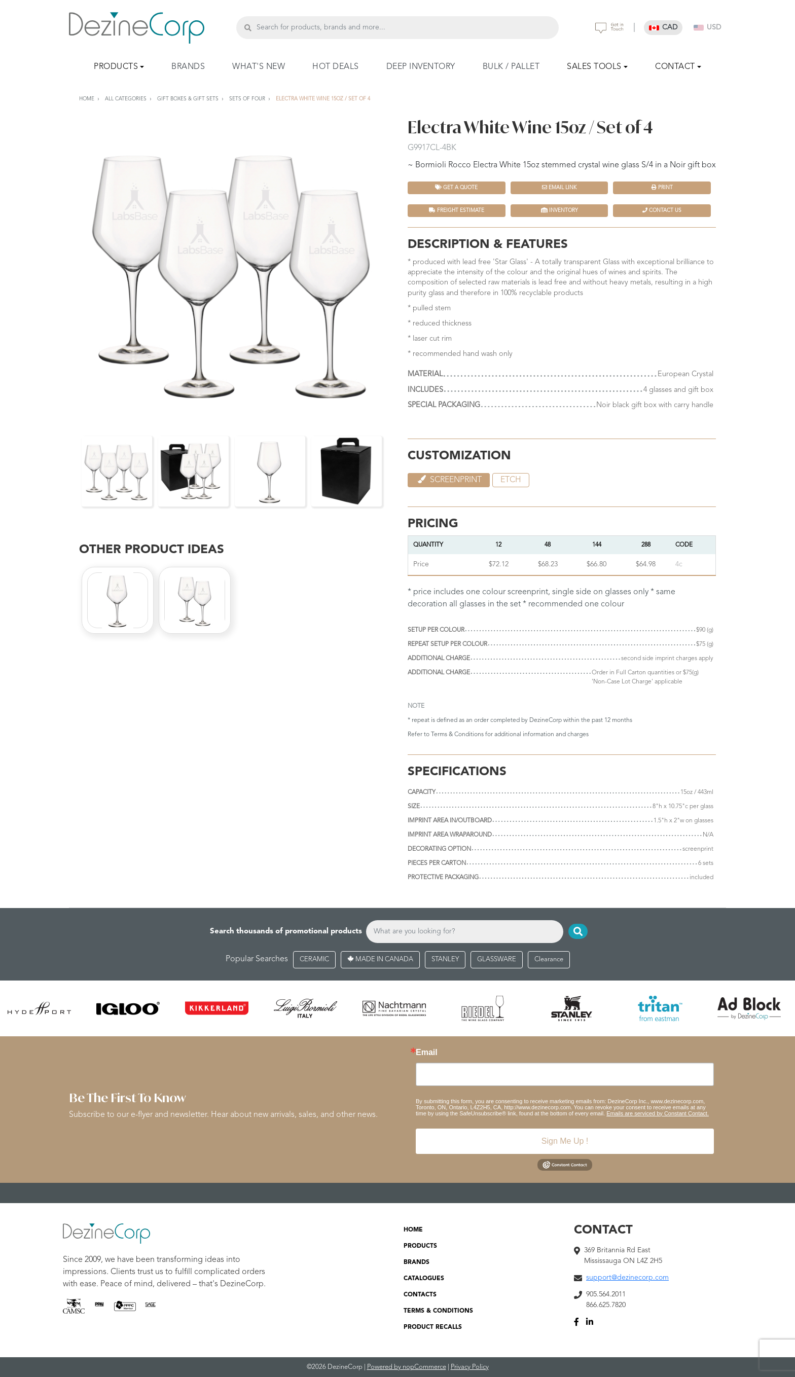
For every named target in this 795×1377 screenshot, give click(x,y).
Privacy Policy (470, 1367)
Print (662, 187)
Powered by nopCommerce (406, 1367)
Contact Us (661, 210)
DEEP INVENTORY (420, 67)
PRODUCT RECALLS (433, 1327)
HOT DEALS (335, 67)
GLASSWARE (496, 959)
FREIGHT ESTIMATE (456, 210)
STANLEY (445, 959)
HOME (413, 1230)
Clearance (548, 959)
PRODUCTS (420, 1246)
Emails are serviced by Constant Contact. (657, 1113)
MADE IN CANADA (380, 959)
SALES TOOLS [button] (594, 67)
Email (427, 1052)
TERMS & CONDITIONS (438, 1311)
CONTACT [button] (675, 67)
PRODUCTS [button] (116, 67)
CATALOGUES (424, 1279)
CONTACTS (420, 1295)
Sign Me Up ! (564, 1141)
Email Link (559, 187)
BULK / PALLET (511, 67)
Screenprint (449, 479)
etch (510, 480)
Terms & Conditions (457, 735)
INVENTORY (559, 210)
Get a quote (456, 187)
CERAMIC (314, 959)
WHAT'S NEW (258, 67)
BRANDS (188, 67)
